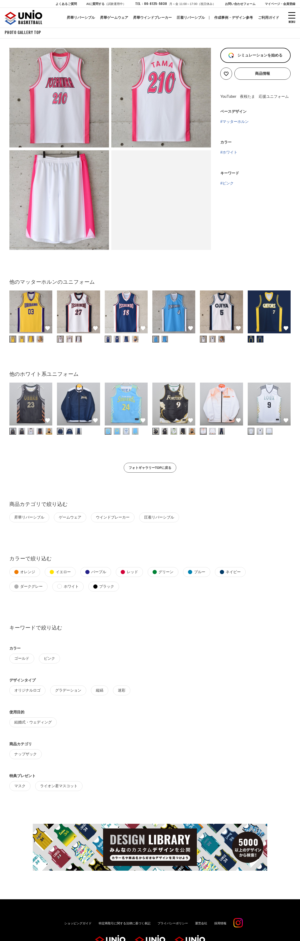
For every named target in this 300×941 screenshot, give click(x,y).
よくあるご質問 (66, 4)
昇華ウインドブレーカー (152, 17)
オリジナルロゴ (27, 691)
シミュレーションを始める (259, 56)
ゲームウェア (70, 518)
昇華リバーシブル (81, 17)
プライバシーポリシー (173, 924)
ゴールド (21, 659)
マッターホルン (235, 122)
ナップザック (25, 755)
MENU (292, 21)
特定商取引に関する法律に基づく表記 (124, 924)
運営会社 (201, 924)
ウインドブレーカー (113, 518)
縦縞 (99, 691)
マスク (20, 787)
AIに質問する (106, 4)
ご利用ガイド (268, 17)
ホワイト (229, 153)
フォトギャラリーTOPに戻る (150, 468)
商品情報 (262, 74)
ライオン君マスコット (59, 787)
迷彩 (121, 691)
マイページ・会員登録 (280, 4)
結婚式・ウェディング (33, 723)
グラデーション (68, 691)
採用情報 (220, 924)
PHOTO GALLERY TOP (23, 33)
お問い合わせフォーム (240, 4)
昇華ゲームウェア (114, 17)
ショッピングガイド (78, 924)
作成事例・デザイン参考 (233, 17)
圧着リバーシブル (191, 17)
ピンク (228, 184)
